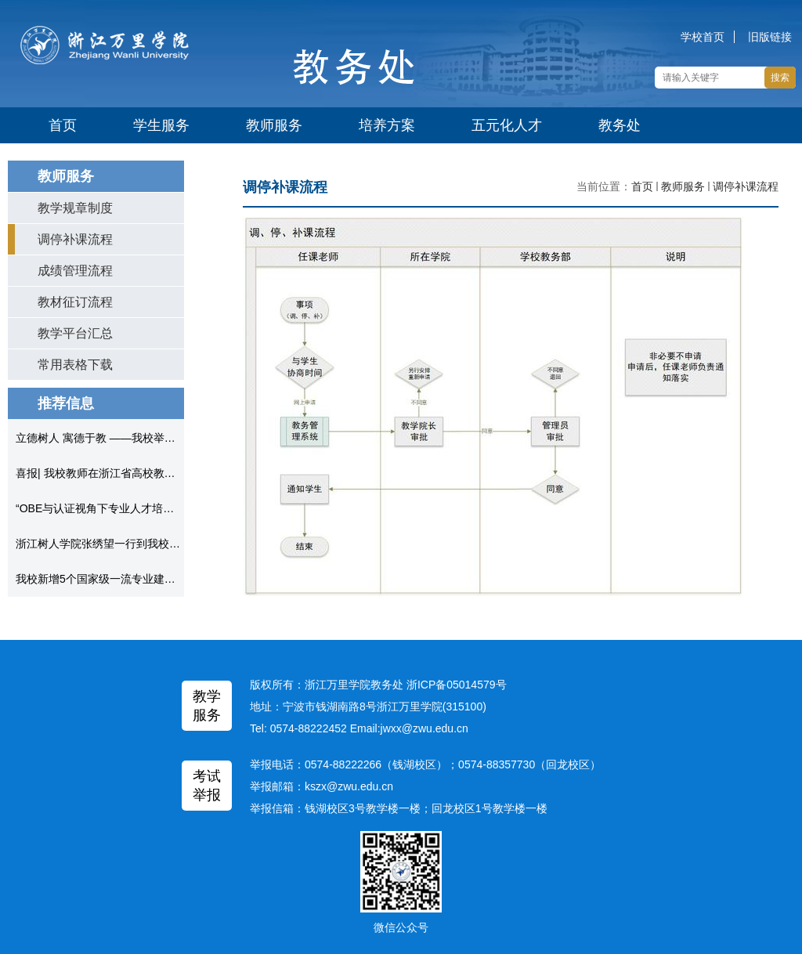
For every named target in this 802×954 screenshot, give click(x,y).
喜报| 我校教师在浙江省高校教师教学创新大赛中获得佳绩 (156, 473)
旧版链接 (770, 37)
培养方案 (387, 125)
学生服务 (161, 125)
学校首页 (702, 37)
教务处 (619, 125)
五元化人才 (506, 125)
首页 (63, 125)
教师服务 (274, 125)
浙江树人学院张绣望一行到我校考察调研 (114, 543)
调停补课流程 (746, 186)
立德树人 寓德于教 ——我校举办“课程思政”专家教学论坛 (154, 438)
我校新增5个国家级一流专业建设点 (101, 579)
